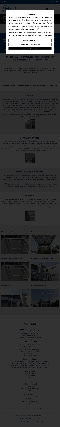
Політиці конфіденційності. (31, 29)
